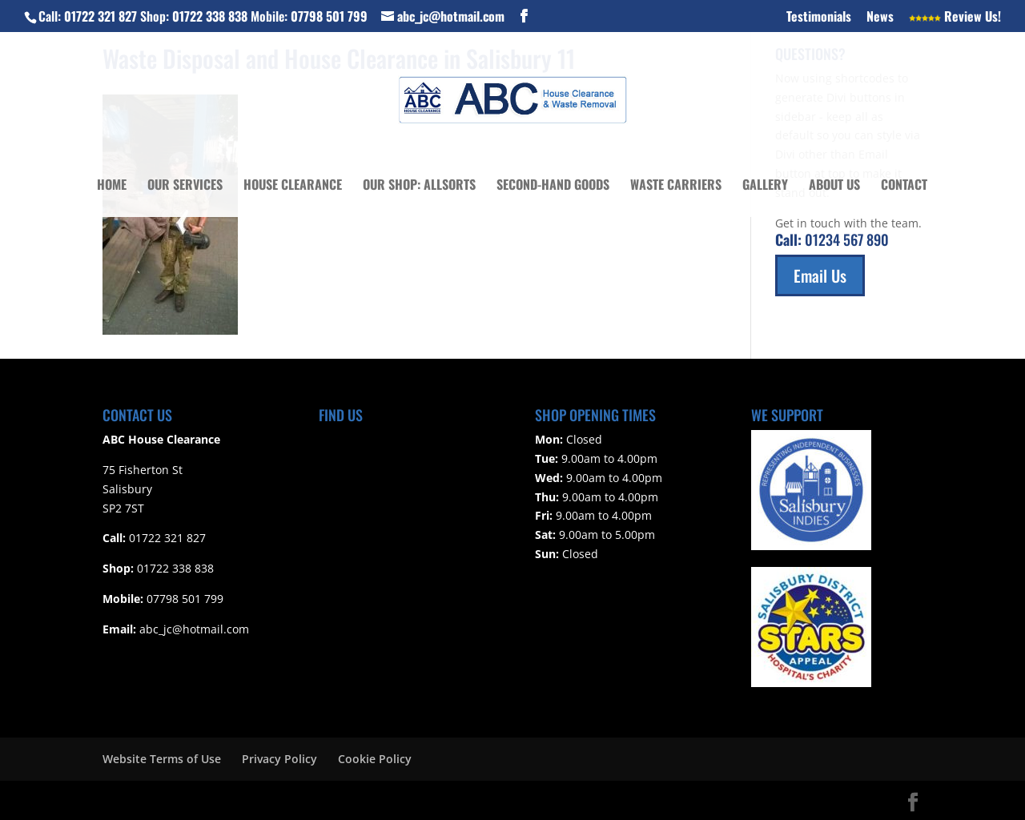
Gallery (765, 186)
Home (112, 186)
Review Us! (955, 18)
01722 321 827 (100, 16)
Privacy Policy (279, 758)
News (880, 18)
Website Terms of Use (161, 758)
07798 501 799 (329, 16)
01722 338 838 (209, 16)
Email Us (820, 275)
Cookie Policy (375, 758)
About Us (834, 186)
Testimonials (818, 18)
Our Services (185, 186)
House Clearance (292, 186)
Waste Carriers (676, 186)
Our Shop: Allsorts (419, 186)
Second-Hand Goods (552, 186)
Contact (904, 186)
